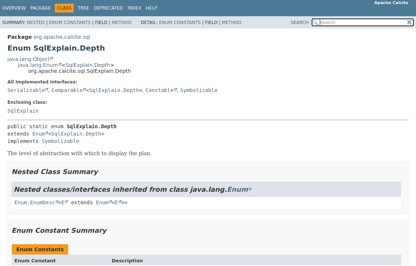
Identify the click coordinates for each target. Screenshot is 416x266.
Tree (83, 8)
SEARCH (300, 22)
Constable (159, 90)
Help (151, 8)
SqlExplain (22, 111)
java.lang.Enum (38, 65)
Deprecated (108, 8)
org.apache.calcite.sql (61, 37)
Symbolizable (199, 90)
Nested (35, 22)
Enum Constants (69, 22)
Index (135, 8)
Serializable (26, 90)
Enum (38, 134)
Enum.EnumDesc (34, 202)
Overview (14, 8)
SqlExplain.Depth (88, 65)
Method (121, 22)
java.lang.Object (28, 59)
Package (40, 8)
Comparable (67, 90)
